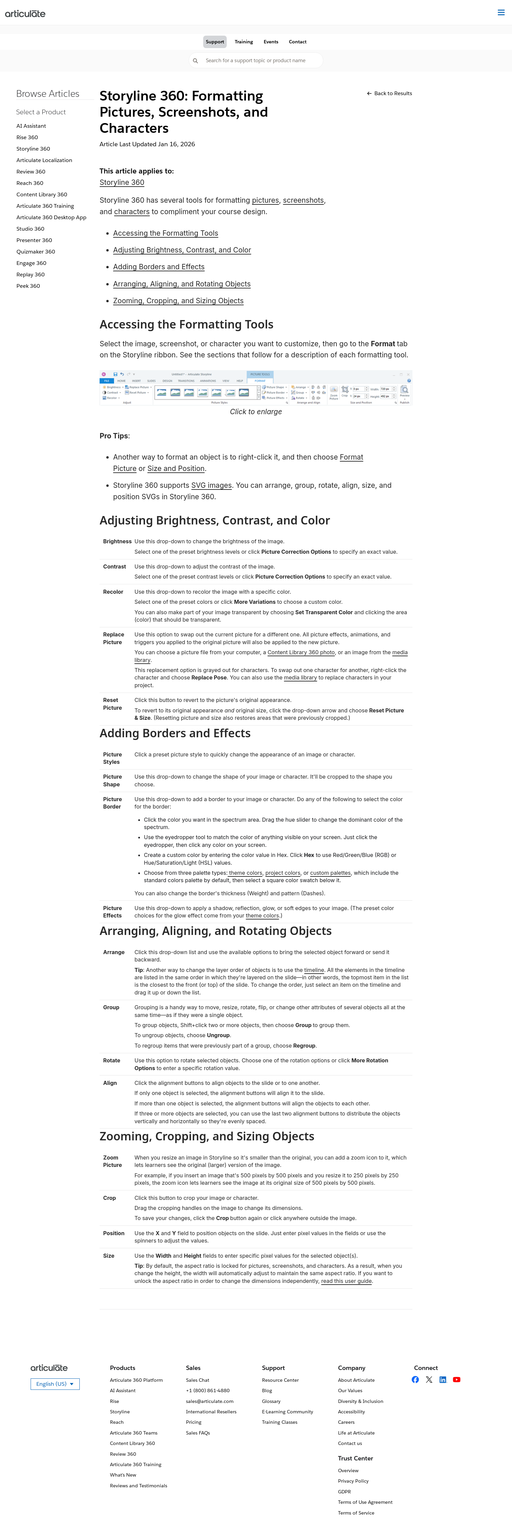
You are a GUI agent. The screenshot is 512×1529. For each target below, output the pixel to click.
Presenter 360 (34, 240)
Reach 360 (29, 183)
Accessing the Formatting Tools (165, 233)
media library (300, 677)
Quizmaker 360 (35, 251)
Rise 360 (27, 137)
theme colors (245, 872)
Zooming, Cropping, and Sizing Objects (178, 301)
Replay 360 (30, 274)
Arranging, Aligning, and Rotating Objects (182, 284)
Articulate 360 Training (45, 205)
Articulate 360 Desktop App (51, 217)
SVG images (211, 485)
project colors (282, 872)
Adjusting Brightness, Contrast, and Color (182, 250)
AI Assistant (31, 125)
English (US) (58, 1385)
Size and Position (176, 468)
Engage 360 (31, 263)
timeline (314, 970)
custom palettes (330, 872)
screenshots (303, 200)
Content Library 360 (41, 194)
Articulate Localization (44, 160)
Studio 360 (30, 228)
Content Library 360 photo (301, 652)
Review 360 (30, 171)
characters (132, 211)
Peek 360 (28, 285)
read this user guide (346, 1281)
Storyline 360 (33, 148)
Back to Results (389, 93)
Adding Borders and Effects (159, 267)
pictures (265, 200)
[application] (493, 1510)
